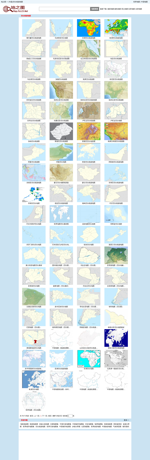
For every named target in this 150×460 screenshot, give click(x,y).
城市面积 (125, 426)
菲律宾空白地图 (34, 203)
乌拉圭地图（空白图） (89, 265)
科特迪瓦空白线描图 (33, 100)
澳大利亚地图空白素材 (34, 265)
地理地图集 (99, 424)
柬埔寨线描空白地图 (33, 348)
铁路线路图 (34, 424)
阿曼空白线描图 (34, 162)
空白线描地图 (40, 426)
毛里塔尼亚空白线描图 (61, 59)
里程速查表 (117, 424)
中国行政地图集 (65, 424)
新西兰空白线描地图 (116, 245)
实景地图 (131, 9)
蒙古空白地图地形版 (61, 183)
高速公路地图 (44, 424)
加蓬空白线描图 (61, 79)
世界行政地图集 (52, 426)
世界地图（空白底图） (34, 410)
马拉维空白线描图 (33, 79)
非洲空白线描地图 (88, 38)
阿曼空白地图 (61, 162)
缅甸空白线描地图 (88, 203)
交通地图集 (54, 424)
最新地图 (110, 9)
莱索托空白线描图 (61, 141)
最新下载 (103, 9)
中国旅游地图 (107, 426)
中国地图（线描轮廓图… (61, 348)
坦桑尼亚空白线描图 (61, 121)
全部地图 (138, 9)
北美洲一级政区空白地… (116, 369)
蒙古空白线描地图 (88, 183)
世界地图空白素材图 (61, 224)
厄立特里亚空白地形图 (89, 59)
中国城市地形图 (65, 426)
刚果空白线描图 (88, 79)
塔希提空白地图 (116, 224)
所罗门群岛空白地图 (33, 245)
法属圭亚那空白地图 (33, 307)
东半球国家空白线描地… (34, 369)
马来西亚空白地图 (61, 38)
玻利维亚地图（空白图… (61, 327)
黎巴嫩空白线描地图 (33, 38)
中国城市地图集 (78, 424)
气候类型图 (117, 426)
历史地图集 (89, 424)
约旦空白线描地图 (116, 203)
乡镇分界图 (76, 426)
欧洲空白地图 (34, 389)
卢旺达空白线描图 (88, 121)
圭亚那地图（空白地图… (116, 286)
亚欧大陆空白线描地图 (116, 348)
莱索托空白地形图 (88, 141)
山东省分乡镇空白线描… (89, 348)
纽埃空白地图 (89, 245)
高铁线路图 (108, 424)
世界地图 (136, 2)
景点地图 (124, 9)
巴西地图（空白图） (33, 327)
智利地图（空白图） (116, 307)
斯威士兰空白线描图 (33, 59)
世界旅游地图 (96, 426)
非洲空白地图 (89, 369)
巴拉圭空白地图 (88, 286)
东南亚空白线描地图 (33, 183)
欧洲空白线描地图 (116, 38)
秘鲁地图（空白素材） (61, 286)
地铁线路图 (24, 424)
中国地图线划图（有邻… (61, 389)
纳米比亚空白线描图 (116, 100)
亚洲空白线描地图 (61, 369)
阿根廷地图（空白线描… (89, 327)
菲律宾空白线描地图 (116, 183)
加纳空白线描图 (34, 141)
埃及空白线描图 (116, 59)
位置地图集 (85, 426)
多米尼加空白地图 (61, 307)
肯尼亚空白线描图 (116, 79)
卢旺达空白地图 (116, 121)
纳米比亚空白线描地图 (89, 100)
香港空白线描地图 (88, 162)
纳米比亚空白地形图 (61, 100)
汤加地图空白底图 (88, 224)
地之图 (3, 2)
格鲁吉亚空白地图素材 (116, 327)
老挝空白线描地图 (61, 203)
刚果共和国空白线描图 (116, 141)
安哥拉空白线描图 (33, 121)
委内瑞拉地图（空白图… (61, 265)
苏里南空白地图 (34, 286)
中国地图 (144, 2)
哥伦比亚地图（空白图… (89, 307)
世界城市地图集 (28, 426)
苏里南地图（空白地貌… (116, 265)
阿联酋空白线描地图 (116, 162)
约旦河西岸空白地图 (33, 224)
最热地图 (117, 9)
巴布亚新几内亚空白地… (61, 245)
